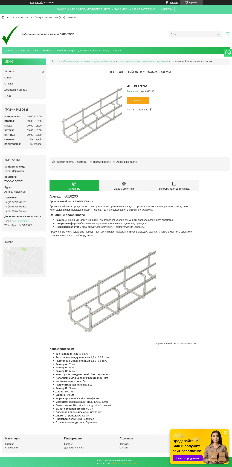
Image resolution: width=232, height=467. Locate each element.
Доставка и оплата (89, 50)
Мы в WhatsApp (66, 50)
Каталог (20, 50)
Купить (138, 100)
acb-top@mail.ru (21, 221)
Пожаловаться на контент (124, 463)
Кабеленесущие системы (75, 61)
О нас (36, 50)
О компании (11, 447)
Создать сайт (36, 2)
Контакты (48, 50)
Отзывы (9, 83)
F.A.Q (106, 50)
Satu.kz (131, 460)
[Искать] (218, 34)
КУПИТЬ (166, 9)
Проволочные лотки (103, 61)
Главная (8, 50)
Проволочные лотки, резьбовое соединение (143, 61)
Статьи (117, 50)
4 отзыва (174, 2)
